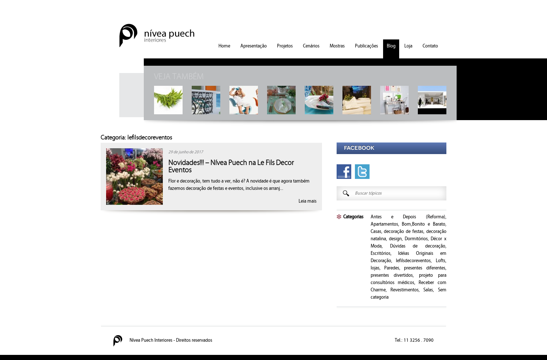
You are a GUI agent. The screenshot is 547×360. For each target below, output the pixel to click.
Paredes (391, 268)
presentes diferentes (424, 268)
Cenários (311, 46)
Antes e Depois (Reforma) (408, 217)
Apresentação (253, 46)
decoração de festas (403, 231)
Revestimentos (404, 290)
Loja (408, 46)
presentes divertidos (392, 275)
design (395, 239)
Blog (391, 46)
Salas (428, 290)
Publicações (366, 46)
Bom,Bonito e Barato (423, 224)
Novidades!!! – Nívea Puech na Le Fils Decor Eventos (231, 166)
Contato (430, 46)
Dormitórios (416, 239)
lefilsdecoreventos (413, 261)
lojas (375, 268)
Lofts (440, 261)
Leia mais (307, 201)
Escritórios (380, 253)
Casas (376, 231)
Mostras (337, 46)
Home (224, 46)
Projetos (285, 46)
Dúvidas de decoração (417, 246)
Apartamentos (384, 224)
